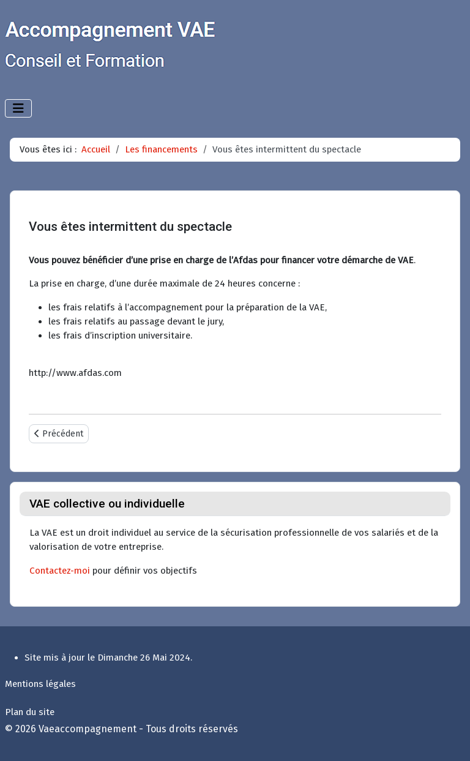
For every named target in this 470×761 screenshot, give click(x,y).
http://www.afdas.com (75, 372)
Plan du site (29, 712)
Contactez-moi (59, 570)
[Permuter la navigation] (18, 108)
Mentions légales (40, 683)
